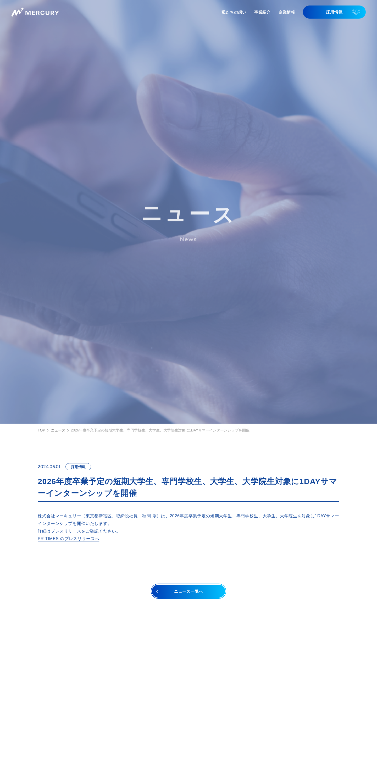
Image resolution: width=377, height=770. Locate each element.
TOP (41, 430)
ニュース (58, 430)
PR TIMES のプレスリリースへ (68, 538)
